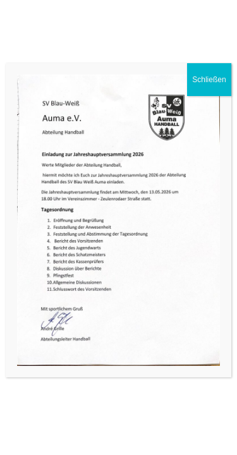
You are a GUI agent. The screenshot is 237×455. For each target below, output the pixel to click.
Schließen (209, 79)
